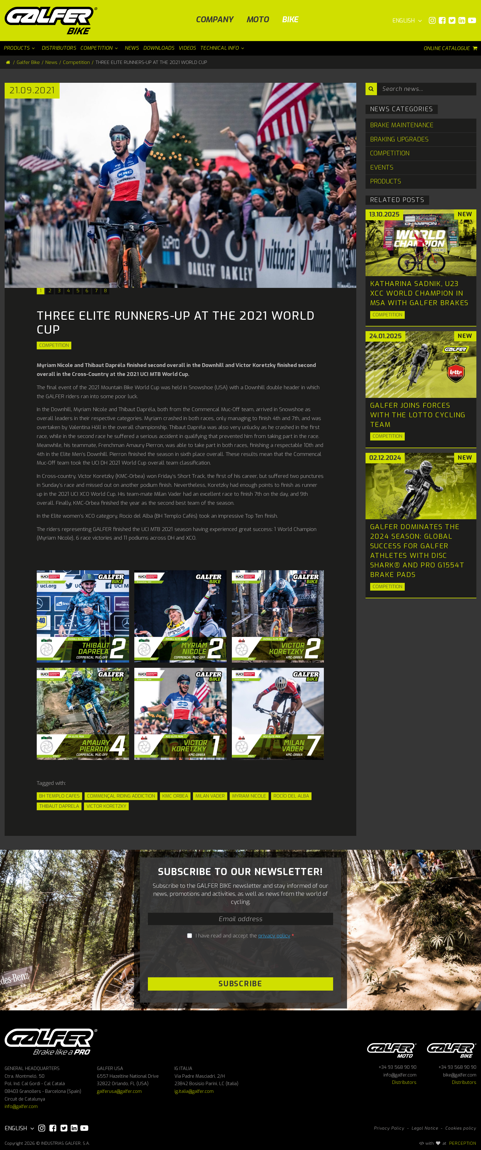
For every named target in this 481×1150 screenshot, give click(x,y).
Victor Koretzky (106, 806)
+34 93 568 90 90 (397, 1067)
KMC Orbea (175, 796)
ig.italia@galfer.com (194, 1091)
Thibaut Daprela (59, 806)
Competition (54, 345)
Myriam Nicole (249, 796)
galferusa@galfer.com (119, 1091)
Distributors (404, 1082)
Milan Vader (210, 796)
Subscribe (240, 984)
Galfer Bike (28, 62)
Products (385, 181)
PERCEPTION (463, 1143)
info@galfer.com (21, 1107)
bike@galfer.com (459, 1075)
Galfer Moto (391, 1049)
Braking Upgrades (399, 139)
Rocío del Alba (291, 796)
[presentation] (240, 959)
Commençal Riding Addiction (121, 796)
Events (381, 167)
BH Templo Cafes (59, 796)
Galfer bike (451, 1049)
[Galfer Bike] (53, 20)
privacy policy (274, 935)
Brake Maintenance (401, 125)
